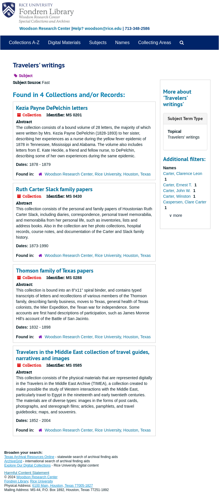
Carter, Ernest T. (178, 185)
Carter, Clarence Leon (182, 173)
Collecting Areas (154, 42)
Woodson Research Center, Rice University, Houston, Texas (98, 174)
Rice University (41, 481)
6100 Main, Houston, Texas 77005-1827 (62, 486)
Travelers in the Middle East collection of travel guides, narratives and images (82, 355)
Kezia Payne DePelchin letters (52, 108)
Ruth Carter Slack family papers (54, 189)
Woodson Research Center (44, 28)
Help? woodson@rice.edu (96, 28)
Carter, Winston (177, 196)
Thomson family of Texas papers (54, 270)
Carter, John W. (177, 190)
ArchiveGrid (13, 461)
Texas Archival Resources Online (29, 457)
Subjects (97, 42)
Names (122, 42)
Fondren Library (16, 481)
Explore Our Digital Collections (27, 465)
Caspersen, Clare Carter (184, 202)
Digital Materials (64, 42)
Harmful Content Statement (26, 473)
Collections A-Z (24, 42)
